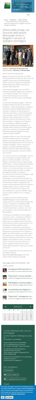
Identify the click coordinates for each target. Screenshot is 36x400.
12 (9, 316)
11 (5, 316)
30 (26, 319)
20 (13, 317)
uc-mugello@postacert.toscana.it (16, 379)
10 (31, 314)
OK (3, 397)
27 (13, 319)
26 (9, 319)
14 (18, 316)
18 (5, 317)
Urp (5, 346)
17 (31, 316)
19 (9, 317)
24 (31, 317)
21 (18, 317)
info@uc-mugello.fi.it (13, 375)
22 (22, 317)
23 (26, 317)
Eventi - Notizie (22, 20)
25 (5, 319)
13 (13, 316)
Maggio (18, 306)
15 (22, 316)
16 (26, 316)
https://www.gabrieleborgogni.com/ (14, 255)
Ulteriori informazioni (18, 394)
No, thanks (9, 397)
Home (6, 20)
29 (22, 319)
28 (18, 319)
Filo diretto (13, 20)
